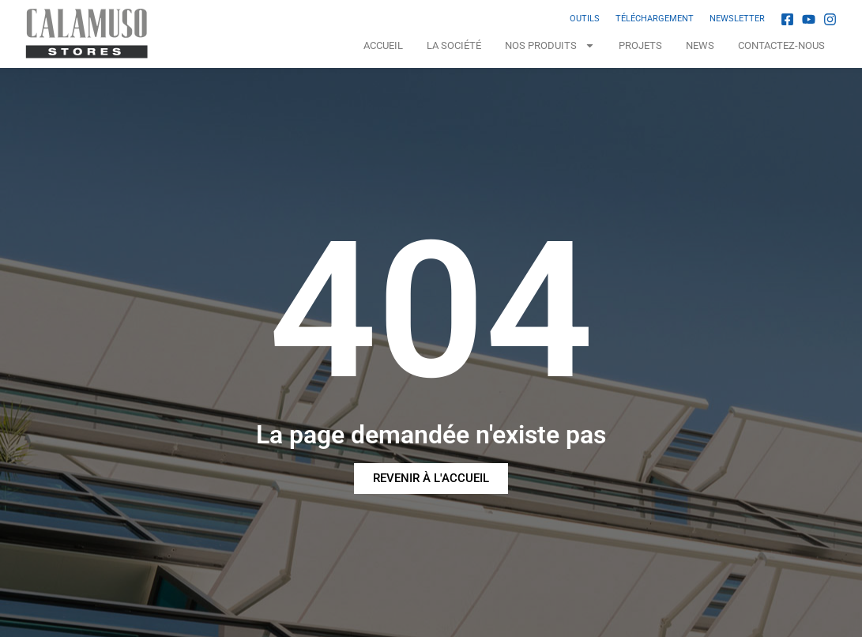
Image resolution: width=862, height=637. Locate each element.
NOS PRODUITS (550, 45)
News (700, 45)
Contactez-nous (781, 45)
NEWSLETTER (737, 18)
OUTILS (585, 18)
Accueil (383, 45)
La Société (454, 45)
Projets (640, 45)
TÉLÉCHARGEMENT (654, 18)
